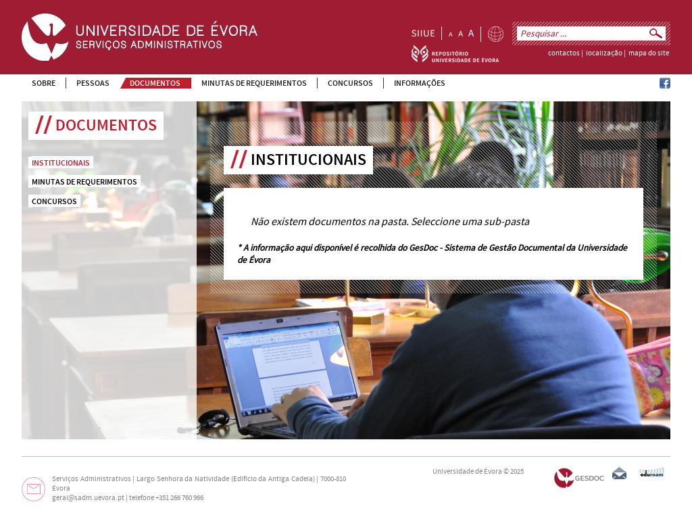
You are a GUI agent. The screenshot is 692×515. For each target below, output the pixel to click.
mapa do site (648, 53)
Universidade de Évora (467, 471)
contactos (564, 53)
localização (604, 53)
